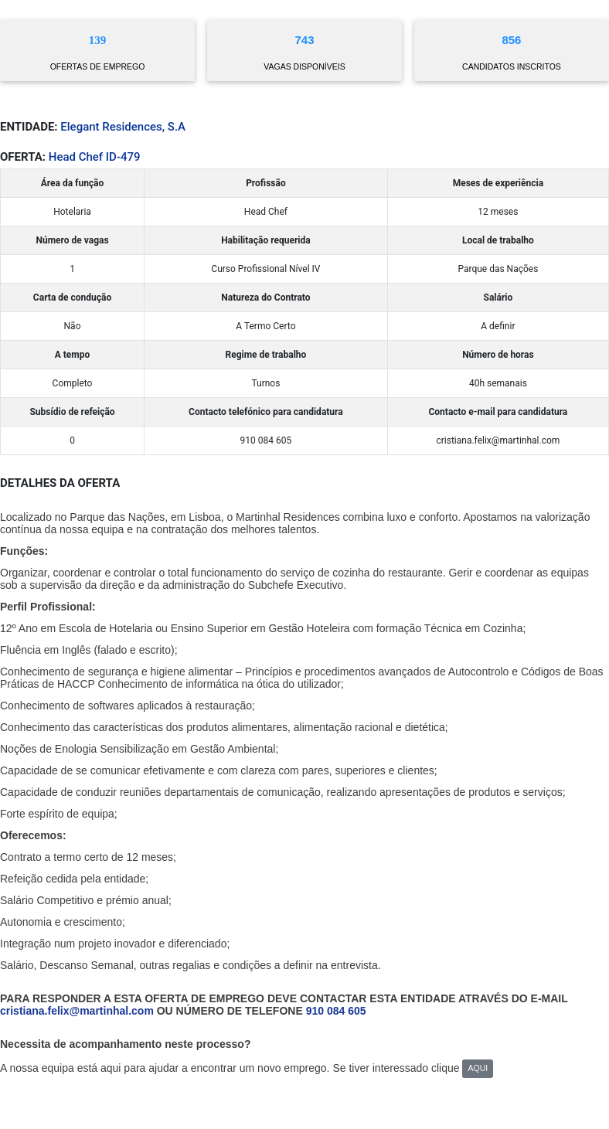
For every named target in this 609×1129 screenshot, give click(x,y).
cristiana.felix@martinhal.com (77, 1011)
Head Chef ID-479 (95, 157)
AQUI (478, 1068)
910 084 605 (336, 1011)
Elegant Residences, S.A (122, 127)
